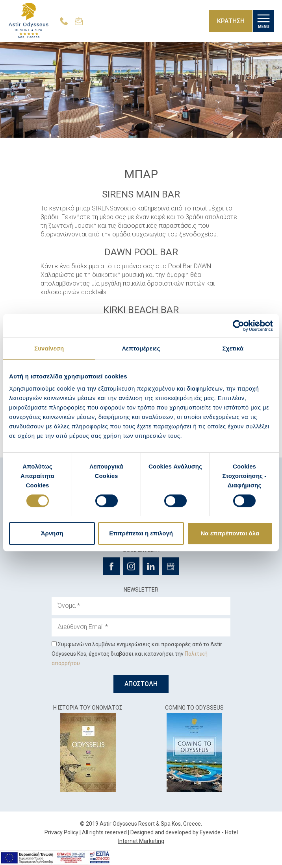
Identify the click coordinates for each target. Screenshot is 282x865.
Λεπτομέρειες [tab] (141, 348)
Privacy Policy (61, 832)
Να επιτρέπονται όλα (229, 533)
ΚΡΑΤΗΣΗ (231, 21)
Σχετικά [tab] (233, 348)
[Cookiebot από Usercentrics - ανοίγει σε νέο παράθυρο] (238, 326)
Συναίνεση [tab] (49, 348)
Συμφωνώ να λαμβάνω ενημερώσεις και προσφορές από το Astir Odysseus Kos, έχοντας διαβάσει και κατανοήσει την (137, 653)
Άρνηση (52, 533)
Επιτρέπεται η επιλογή (141, 533)
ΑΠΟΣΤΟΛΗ (141, 684)
